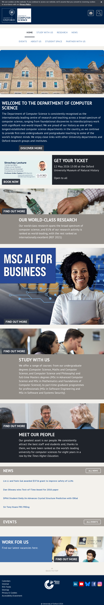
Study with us (45, 32)
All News (93, 470)
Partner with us (75, 41)
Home (31, 32)
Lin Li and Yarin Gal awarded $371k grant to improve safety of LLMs (38, 480)
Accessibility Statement (12, 595)
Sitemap (5, 589)
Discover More (31, 148)
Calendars (6, 581)
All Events (92, 522)
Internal (5, 584)
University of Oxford (50, 604)
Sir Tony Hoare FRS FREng (16, 506)
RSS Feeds (6, 587)
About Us (36, 41)
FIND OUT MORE (16, 322)
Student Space (53, 41)
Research (62, 32)
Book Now (11, 182)
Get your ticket (71, 160)
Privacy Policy (25, 4)
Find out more (14, 211)
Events (23, 41)
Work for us (15, 542)
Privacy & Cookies (9, 592)
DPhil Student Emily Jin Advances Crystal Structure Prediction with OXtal (40, 498)
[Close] (101, 1)
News (74, 32)
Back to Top (52, 569)
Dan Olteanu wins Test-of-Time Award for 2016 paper (30, 489)
